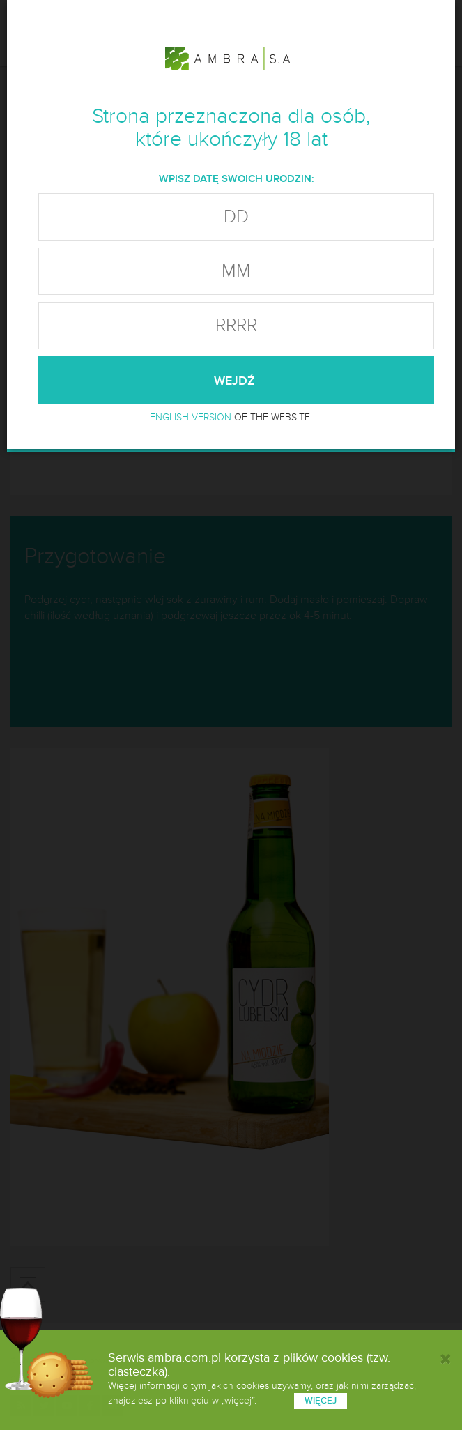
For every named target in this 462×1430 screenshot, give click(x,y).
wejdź (236, 380)
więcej (321, 1400)
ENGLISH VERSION (190, 417)
